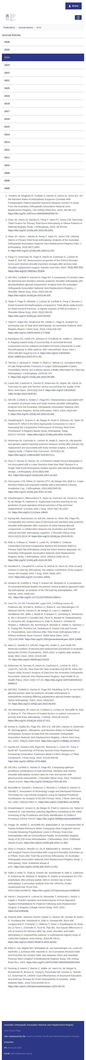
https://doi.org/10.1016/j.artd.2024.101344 (49, 434)
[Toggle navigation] (78, 17)
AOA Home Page (12, 1030)
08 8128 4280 (14, 1048)
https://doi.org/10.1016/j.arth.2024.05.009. (30, 560)
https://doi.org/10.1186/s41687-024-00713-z (31, 455)
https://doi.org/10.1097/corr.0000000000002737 (33, 213)
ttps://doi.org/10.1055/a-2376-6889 (27, 761)
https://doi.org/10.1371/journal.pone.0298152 (56, 890)
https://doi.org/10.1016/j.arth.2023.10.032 (30, 492)
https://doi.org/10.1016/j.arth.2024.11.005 (46, 842)
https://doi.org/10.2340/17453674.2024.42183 (32, 942)
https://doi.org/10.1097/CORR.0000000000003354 (53, 962)
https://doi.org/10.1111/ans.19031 (32, 577)
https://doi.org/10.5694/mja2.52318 (30, 659)
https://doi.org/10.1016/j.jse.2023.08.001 (29, 316)
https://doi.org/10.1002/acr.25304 (26, 271)
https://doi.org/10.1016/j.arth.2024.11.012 (36, 866)
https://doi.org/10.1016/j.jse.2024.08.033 (45, 781)
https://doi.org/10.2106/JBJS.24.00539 (59, 802)
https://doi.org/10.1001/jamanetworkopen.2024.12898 (53, 639)
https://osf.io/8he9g (18, 911)
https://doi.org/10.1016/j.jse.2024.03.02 (52, 536)
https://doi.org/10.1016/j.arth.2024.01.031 (32, 250)
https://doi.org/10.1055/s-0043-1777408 (29, 332)
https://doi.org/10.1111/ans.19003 (30, 512)
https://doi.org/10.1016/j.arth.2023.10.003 (35, 475)
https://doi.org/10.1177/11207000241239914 (36, 597)
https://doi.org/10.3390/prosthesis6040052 (59, 818)
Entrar (73, 6)
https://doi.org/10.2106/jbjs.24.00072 (60, 741)
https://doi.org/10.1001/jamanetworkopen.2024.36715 (36, 986)
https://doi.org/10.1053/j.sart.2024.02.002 (32, 414)
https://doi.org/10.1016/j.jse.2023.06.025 (29, 295)
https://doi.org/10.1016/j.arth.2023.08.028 (30, 230)
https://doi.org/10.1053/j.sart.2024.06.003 (34, 703)
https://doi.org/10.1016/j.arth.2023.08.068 (32, 377)
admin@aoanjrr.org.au (21, 1053)
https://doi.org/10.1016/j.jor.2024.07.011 (29, 720)
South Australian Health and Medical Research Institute (52, 1036)
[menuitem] (43, 42)
